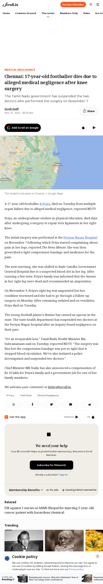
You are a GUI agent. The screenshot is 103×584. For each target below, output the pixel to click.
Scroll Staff (12, 109)
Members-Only (69, 13)
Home (6, 13)
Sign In (63, 474)
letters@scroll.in (59, 387)
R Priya (45, 204)
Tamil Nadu (26, 395)
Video (86, 13)
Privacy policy (76, 569)
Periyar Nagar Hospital (80, 237)
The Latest (48, 13)
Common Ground (25, 13)
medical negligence (20, 69)
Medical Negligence (48, 395)
